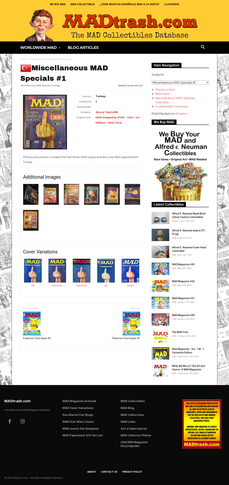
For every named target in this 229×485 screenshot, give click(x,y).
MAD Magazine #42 (183, 281)
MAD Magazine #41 (183, 298)
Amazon (181, 113)
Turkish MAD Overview (171, 106)
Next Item (162, 94)
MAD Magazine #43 (183, 264)
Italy (106, 285)
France (175, 221)
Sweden (130, 285)
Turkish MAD (35, 59)
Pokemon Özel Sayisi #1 (37, 326)
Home (23, 59)
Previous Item (165, 89)
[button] (203, 47)
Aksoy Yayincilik (107, 112)
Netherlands (81, 285)
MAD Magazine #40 (183, 315)
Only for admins (32, 356)
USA (33, 285)
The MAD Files (180, 332)
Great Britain (57, 285)
